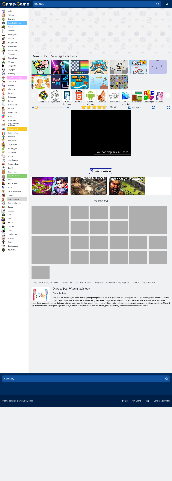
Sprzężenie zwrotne (162, 461)
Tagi (147, 461)
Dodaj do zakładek (100, 230)
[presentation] (34, 95)
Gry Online (38, 342)
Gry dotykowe (124, 342)
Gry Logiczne (66, 342)
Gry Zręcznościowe (83, 342)
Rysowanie (110, 342)
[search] (157, 4)
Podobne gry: (100, 260)
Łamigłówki (98, 342)
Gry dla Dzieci (52, 342)
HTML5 (135, 342)
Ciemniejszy (134, 107)
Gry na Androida (148, 342)
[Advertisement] (66, 30)
